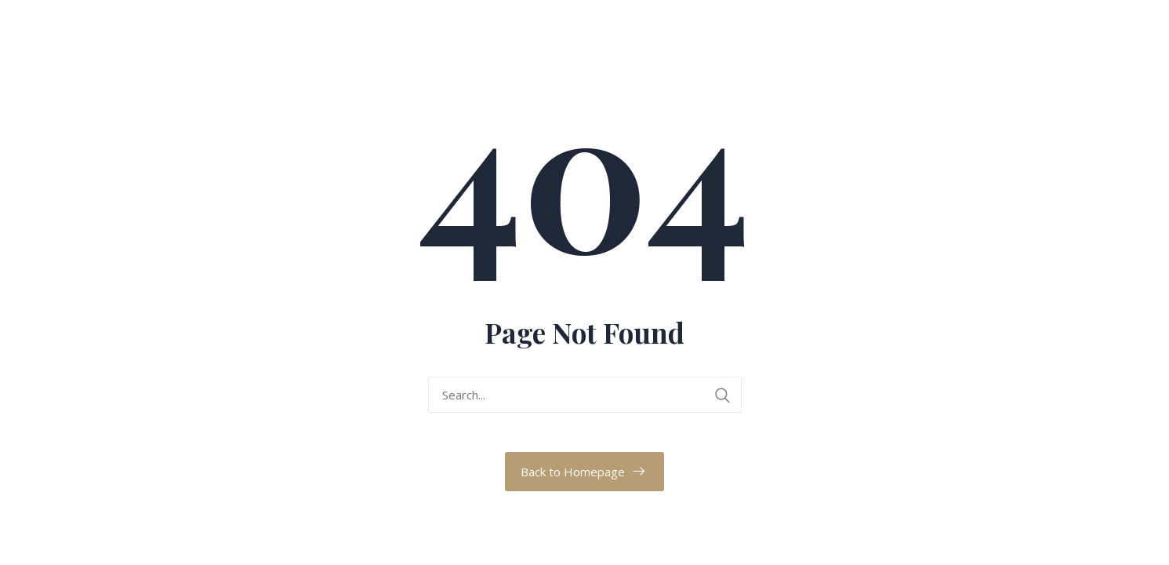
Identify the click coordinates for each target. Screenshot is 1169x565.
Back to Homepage (573, 471)
